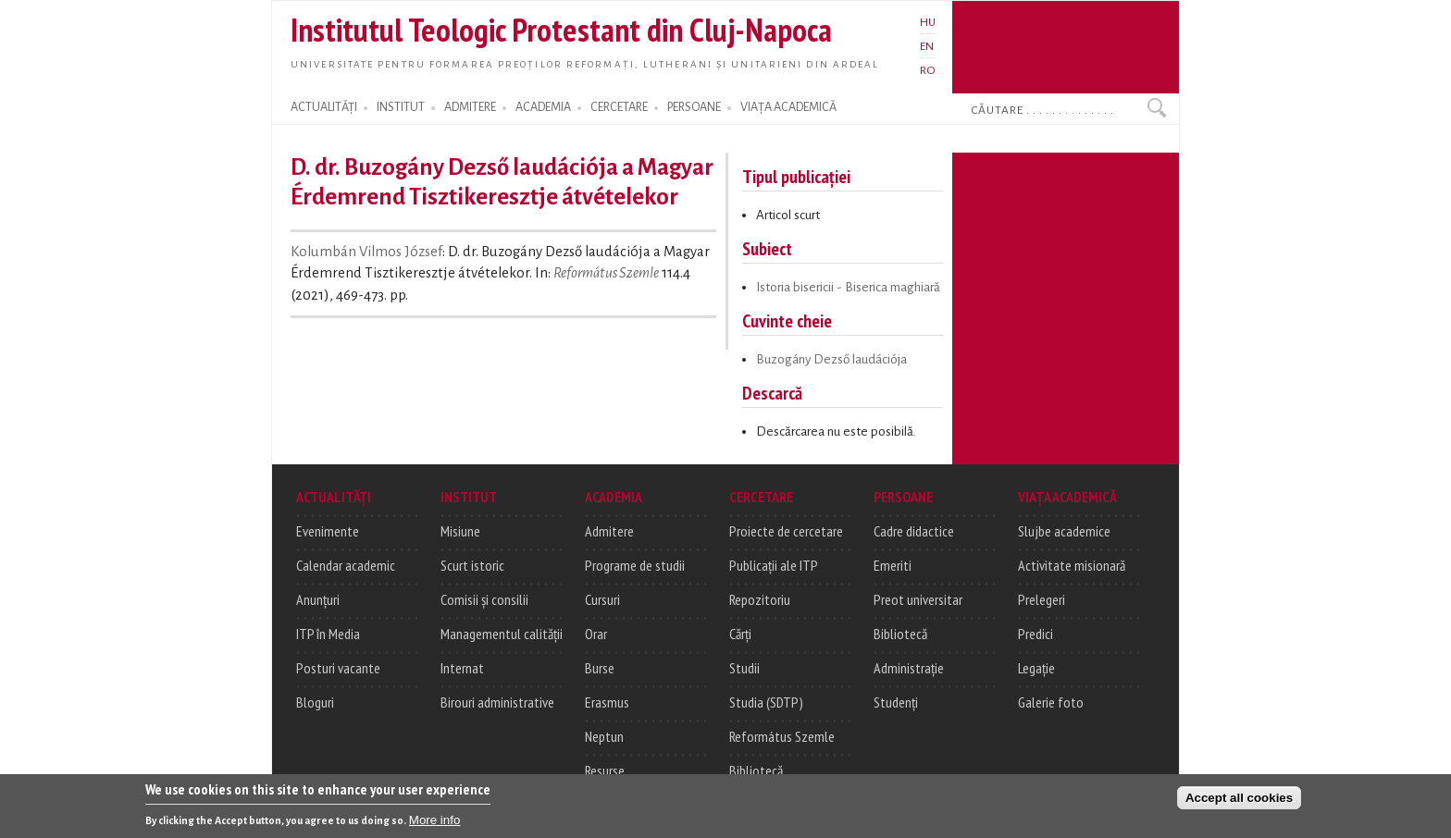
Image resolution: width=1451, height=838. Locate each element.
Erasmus (607, 702)
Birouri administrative (497, 702)
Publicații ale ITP (773, 565)
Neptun (604, 736)
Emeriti (893, 565)
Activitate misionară (1071, 565)
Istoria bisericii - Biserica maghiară (848, 287)
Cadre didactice (914, 531)
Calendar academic (345, 565)
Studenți (896, 702)
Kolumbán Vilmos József (366, 251)
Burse (599, 668)
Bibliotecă (756, 770)
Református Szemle (606, 272)
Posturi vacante (338, 668)
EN (927, 46)
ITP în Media (328, 633)
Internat (462, 668)
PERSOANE (694, 107)
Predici (1035, 633)
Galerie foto (1051, 702)
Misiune (460, 531)
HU (928, 22)
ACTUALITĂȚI (324, 107)
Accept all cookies (1239, 802)
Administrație (909, 668)
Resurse (605, 770)
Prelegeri (1041, 599)
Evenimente (327, 531)
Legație (1036, 668)
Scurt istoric (472, 565)
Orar (596, 633)
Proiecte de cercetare (786, 531)
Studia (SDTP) (766, 702)
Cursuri (602, 599)
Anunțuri (318, 599)
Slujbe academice (1064, 531)
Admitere (609, 531)
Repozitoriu (759, 599)
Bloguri (315, 702)
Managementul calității (501, 633)
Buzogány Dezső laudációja (831, 359)
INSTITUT (401, 107)
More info (435, 825)
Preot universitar (918, 599)
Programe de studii (635, 565)
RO (928, 70)
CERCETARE (619, 107)
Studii (744, 668)
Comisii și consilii (484, 599)
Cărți (740, 633)
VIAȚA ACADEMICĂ (788, 107)
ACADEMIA (543, 107)
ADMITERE (470, 107)
